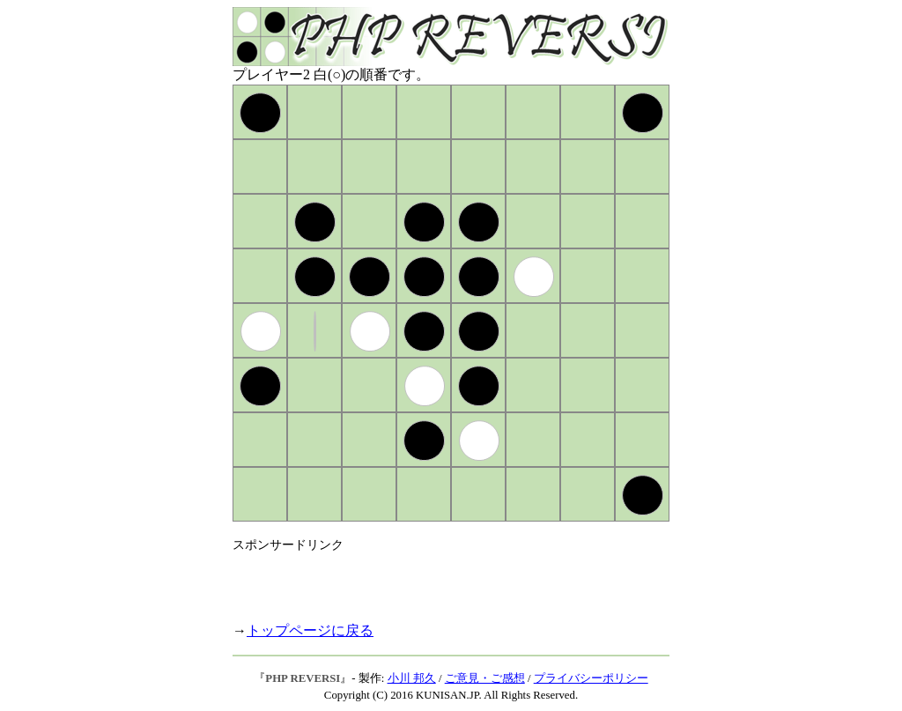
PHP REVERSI (302, 678)
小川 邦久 (412, 678)
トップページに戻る (310, 630)
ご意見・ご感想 (485, 678)
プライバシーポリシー (591, 678)
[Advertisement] (439, 579)
